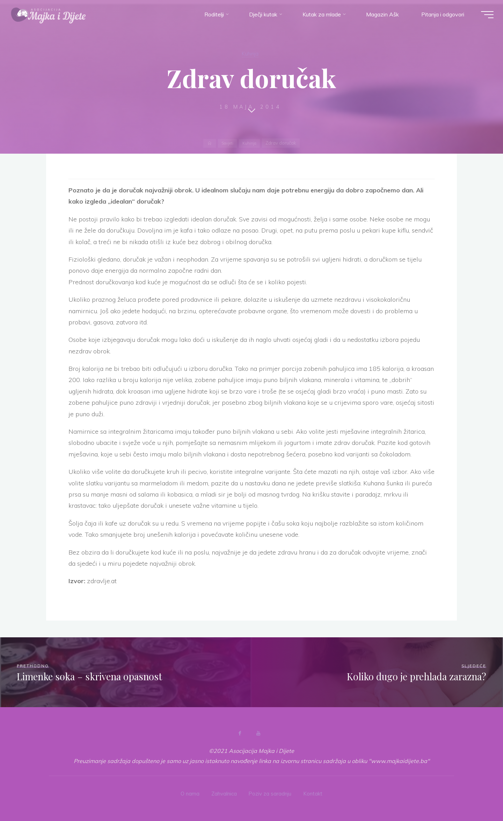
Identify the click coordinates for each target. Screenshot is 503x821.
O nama (187, 792)
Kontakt (316, 792)
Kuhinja (250, 53)
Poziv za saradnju (271, 792)
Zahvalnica (223, 792)
